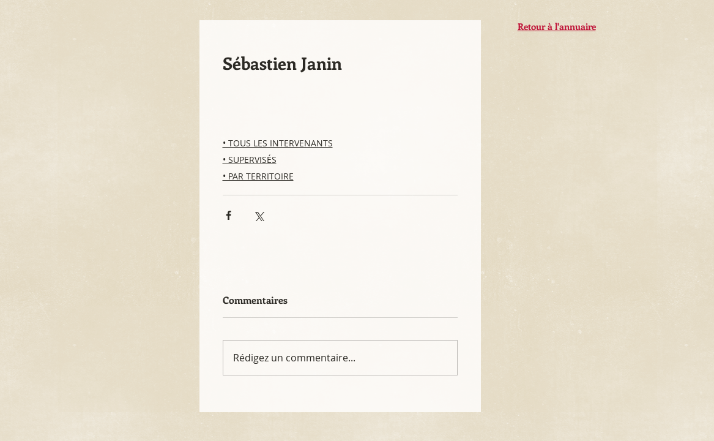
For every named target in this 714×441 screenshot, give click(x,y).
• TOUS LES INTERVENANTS (278, 143)
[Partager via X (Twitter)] (258, 215)
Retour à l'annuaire (557, 26)
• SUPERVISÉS (250, 159)
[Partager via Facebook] (228, 215)
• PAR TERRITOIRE (258, 176)
